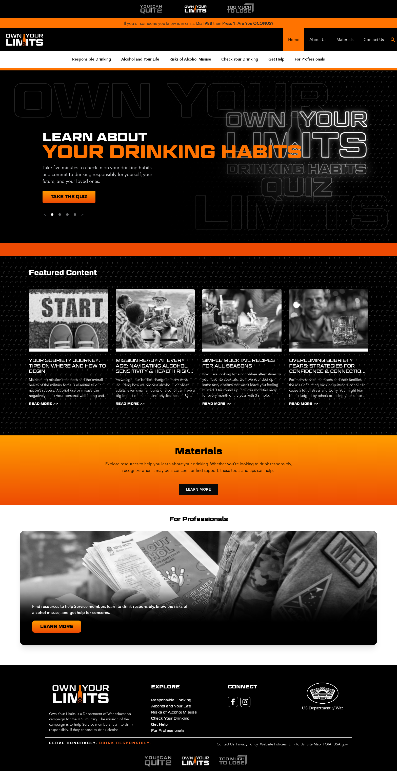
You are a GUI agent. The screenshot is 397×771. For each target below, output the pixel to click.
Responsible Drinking (91, 59)
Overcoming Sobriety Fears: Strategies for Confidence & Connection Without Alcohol (327, 366)
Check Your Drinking (239, 59)
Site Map (314, 744)
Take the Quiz (69, 196)
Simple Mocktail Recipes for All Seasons (238, 363)
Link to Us (297, 744)
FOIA (327, 744)
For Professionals (310, 59)
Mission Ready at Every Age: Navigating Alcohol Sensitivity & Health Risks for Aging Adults (154, 366)
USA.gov (340, 744)
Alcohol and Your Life (140, 59)
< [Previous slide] (45, 214)
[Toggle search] (393, 39)
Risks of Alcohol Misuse (190, 59)
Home (293, 39)
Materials (344, 39)
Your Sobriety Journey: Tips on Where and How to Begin (67, 366)
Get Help (276, 59)
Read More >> (43, 404)
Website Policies (273, 744)
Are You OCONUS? (255, 23)
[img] (151, 9)
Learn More (198, 489)
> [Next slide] (82, 214)
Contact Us (374, 39)
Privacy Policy (247, 744)
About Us (317, 39)
